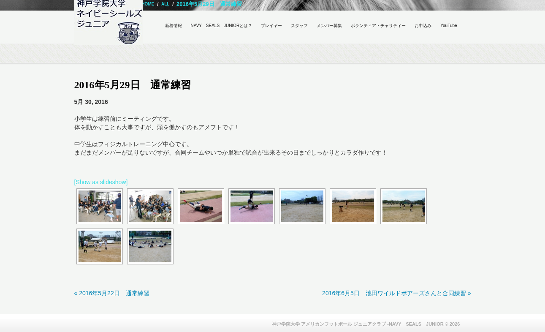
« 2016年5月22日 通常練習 (111, 293)
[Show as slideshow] (101, 182)
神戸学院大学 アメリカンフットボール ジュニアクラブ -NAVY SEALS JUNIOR (358, 324)
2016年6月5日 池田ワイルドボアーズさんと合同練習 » (396, 293)
